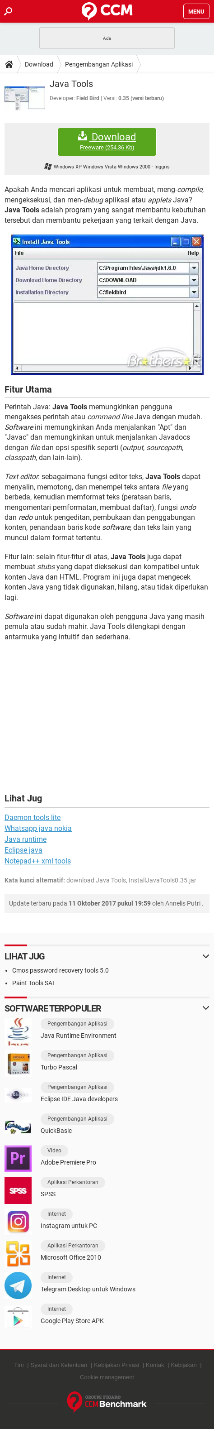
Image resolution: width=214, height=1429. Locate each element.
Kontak (155, 1365)
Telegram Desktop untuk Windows (88, 1289)
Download (39, 64)
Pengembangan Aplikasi (99, 64)
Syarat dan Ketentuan (59, 1365)
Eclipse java (23, 850)
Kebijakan (184, 1365)
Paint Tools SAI (33, 983)
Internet (56, 1214)
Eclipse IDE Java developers (79, 1099)
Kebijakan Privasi (116, 1365)
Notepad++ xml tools (38, 861)
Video (54, 1150)
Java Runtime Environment (78, 1035)
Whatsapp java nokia (38, 828)
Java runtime (26, 839)
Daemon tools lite (32, 817)
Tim (18, 1365)
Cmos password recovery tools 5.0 (60, 970)
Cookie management (107, 1377)
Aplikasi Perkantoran (72, 1182)
